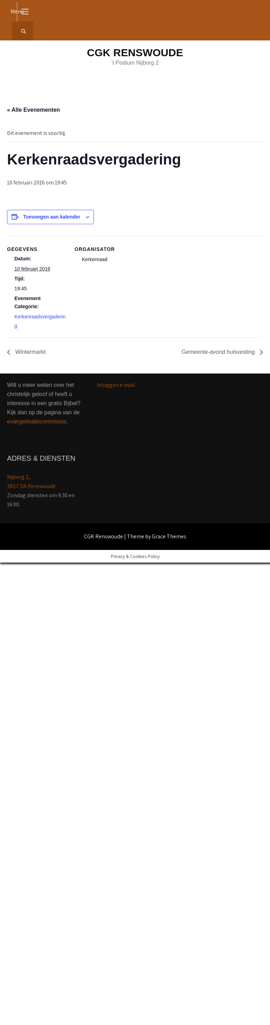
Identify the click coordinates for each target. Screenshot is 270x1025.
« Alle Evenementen (33, 110)
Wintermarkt (30, 352)
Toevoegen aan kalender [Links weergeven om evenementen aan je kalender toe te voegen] (51, 217)
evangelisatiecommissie (36, 421)
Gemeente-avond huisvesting (218, 352)
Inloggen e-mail (116, 385)
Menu (17, 11)
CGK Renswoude (135, 52)
